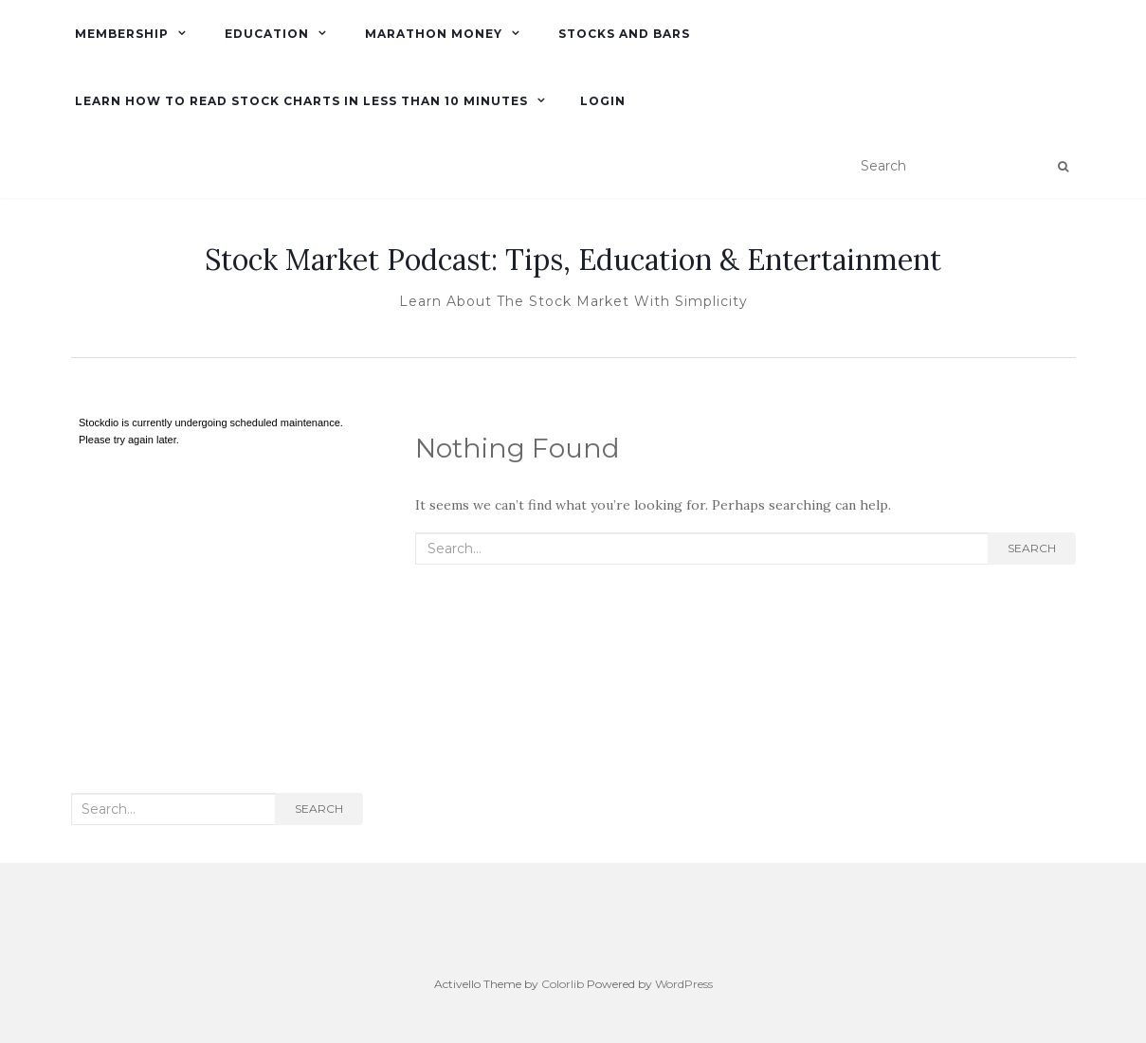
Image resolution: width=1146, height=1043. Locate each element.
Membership (120, 34)
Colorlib (562, 984)
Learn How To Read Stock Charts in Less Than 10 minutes (299, 101)
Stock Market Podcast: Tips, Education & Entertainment (573, 259)
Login (603, 101)
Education (265, 34)
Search (1032, 548)
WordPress (684, 984)
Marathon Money (431, 34)
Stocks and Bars (622, 34)
